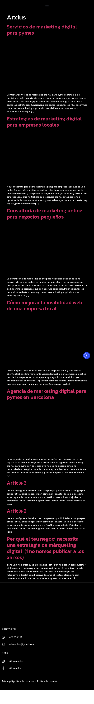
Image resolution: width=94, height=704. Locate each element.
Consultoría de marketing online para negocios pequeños (44, 213)
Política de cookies (47, 681)
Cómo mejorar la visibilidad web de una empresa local (44, 305)
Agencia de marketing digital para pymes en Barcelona (46, 394)
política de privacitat (23, 681)
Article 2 (16, 511)
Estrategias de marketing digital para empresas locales (44, 122)
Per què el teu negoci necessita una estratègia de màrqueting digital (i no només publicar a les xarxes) (45, 548)
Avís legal (7, 681)
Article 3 (17, 483)
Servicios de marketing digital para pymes (42, 30)
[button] (47, 6)
